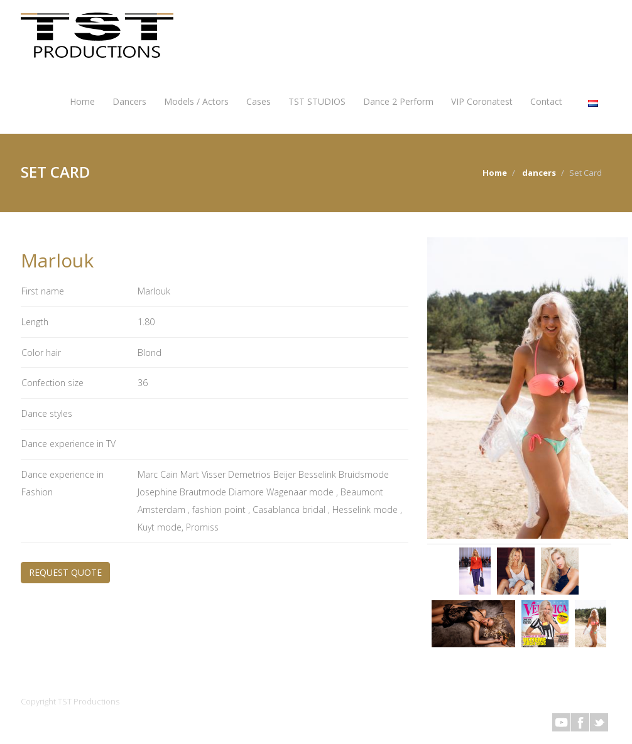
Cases (258, 101)
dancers (539, 172)
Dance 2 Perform (398, 101)
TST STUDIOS (317, 101)
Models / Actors (196, 101)
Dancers (129, 101)
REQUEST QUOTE (65, 572)
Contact (546, 101)
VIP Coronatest (482, 101)
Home (82, 101)
